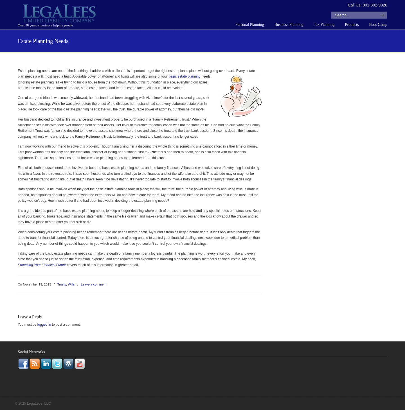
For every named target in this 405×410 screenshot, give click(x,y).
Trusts (61, 284)
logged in (44, 325)
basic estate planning (185, 76)
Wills (71, 284)
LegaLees (60, 14)
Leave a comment (94, 284)
